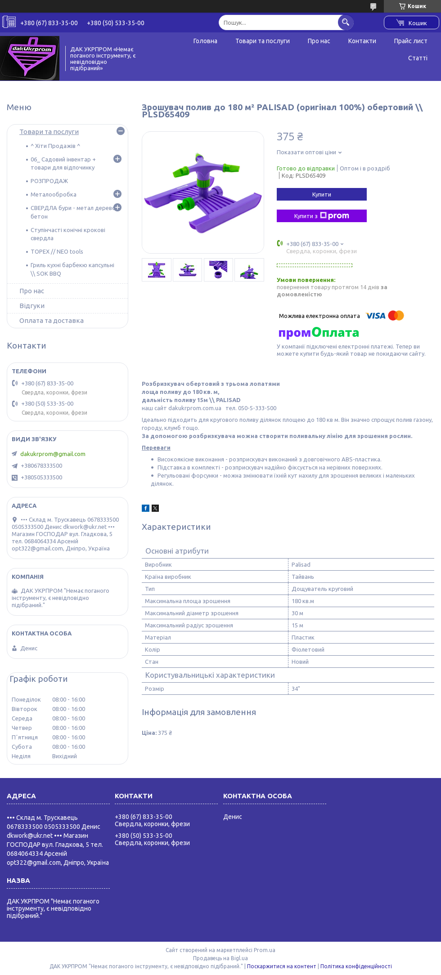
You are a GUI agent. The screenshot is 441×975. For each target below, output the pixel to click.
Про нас (319, 41)
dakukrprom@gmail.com (53, 454)
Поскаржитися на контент (281, 966)
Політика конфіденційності (356, 966)
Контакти (362, 41)
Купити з (321, 216)
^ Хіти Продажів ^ (55, 146)
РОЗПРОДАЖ (49, 181)
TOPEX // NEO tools (57, 251)
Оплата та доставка (51, 320)
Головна (205, 41)
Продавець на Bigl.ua (220, 958)
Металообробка (53, 194)
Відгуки (32, 305)
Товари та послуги (262, 41)
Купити (321, 194)
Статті (418, 58)
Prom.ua (264, 950)
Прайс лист (411, 41)
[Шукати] (346, 22)
